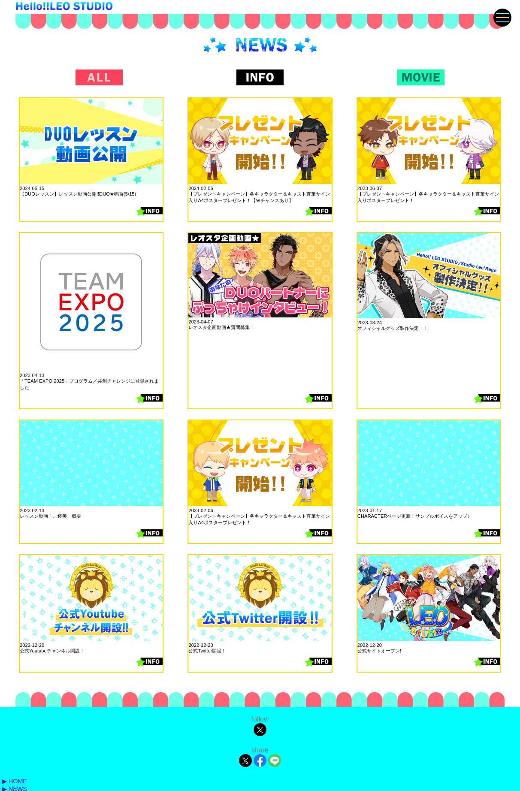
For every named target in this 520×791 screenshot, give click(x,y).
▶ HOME (14, 781)
